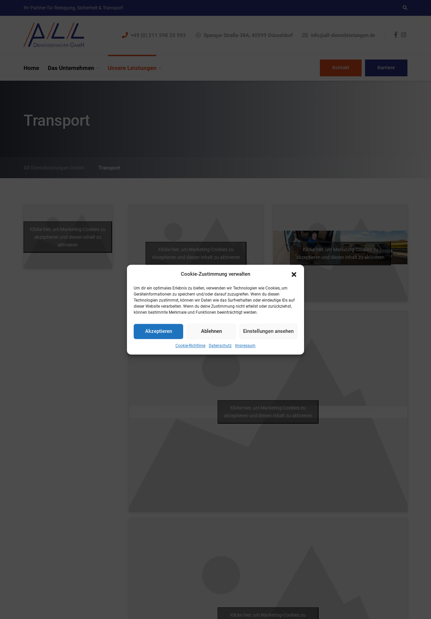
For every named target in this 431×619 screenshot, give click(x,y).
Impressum (245, 345)
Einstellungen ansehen (268, 331)
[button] (294, 274)
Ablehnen (211, 331)
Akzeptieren (158, 331)
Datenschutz (220, 345)
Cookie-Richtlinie (190, 345)
